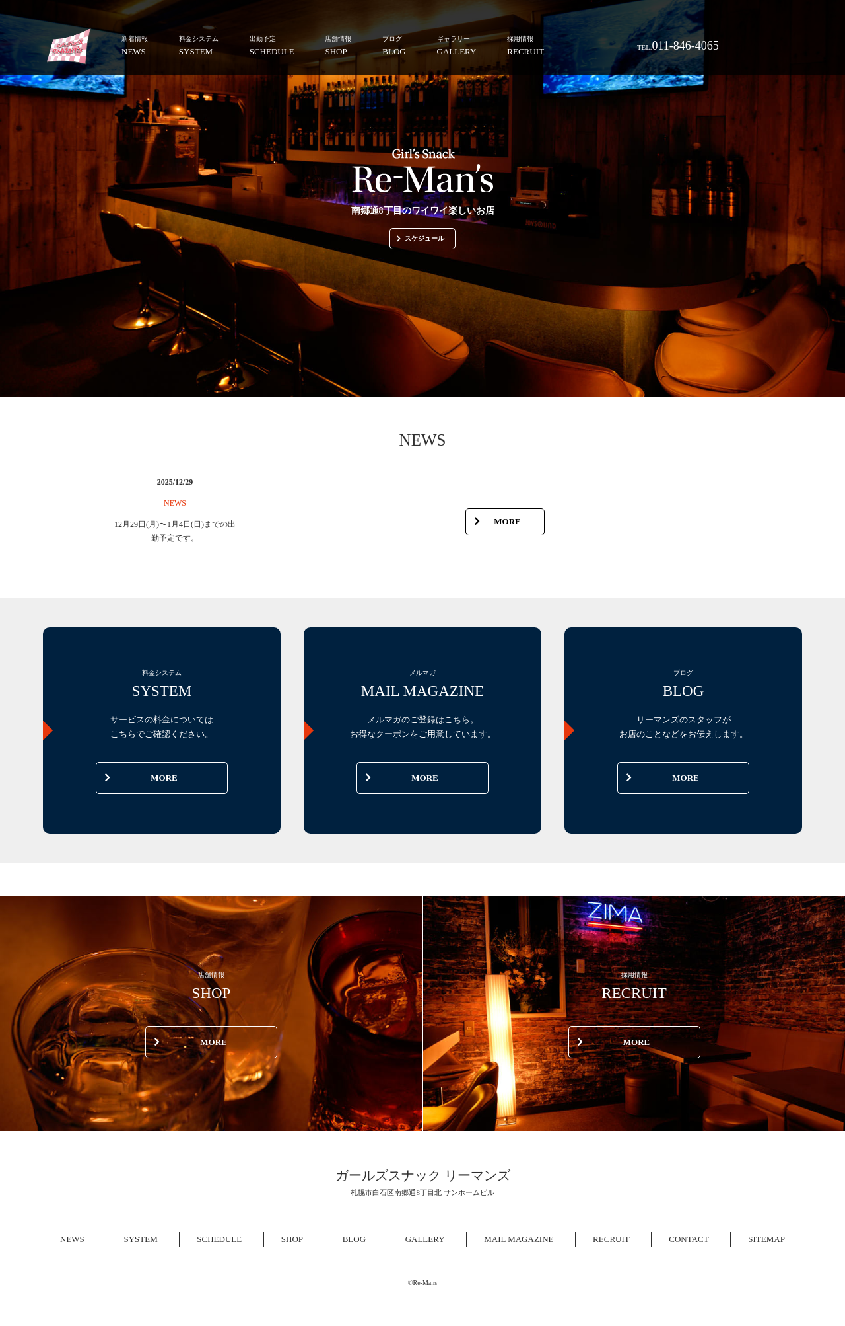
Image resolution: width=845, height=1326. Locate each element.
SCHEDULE (272, 44)
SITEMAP (766, 1239)
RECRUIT (525, 44)
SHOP (338, 44)
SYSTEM (199, 44)
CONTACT (688, 1239)
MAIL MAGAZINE (518, 1239)
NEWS (134, 44)
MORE (498, 521)
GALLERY (457, 44)
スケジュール (420, 238)
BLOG (393, 44)
